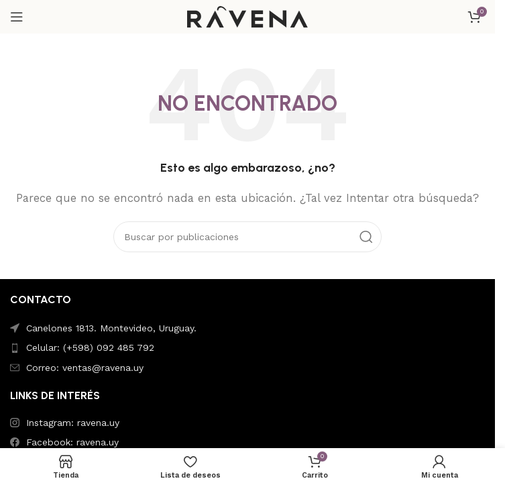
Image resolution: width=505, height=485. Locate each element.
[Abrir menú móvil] (16, 16)
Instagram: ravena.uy (72, 422)
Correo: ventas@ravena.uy (85, 367)
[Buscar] (247, 236)
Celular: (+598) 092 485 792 (90, 347)
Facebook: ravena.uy (72, 442)
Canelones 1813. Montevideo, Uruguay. (111, 328)
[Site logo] (247, 16)
